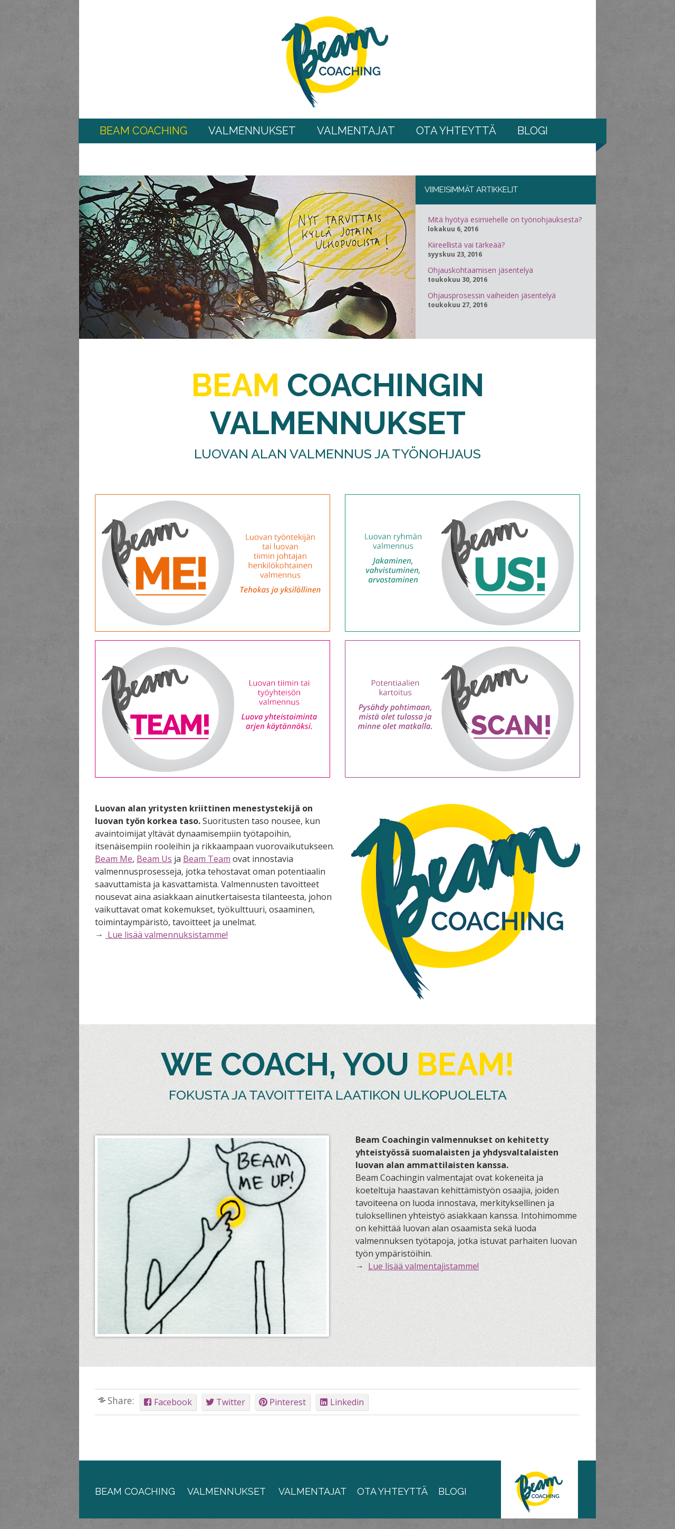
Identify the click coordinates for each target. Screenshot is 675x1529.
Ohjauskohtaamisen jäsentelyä (480, 270)
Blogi (532, 130)
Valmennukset (252, 130)
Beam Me (113, 859)
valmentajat (311, 1491)
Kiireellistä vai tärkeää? (466, 245)
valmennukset (226, 1491)
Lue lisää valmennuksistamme (165, 934)
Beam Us (154, 859)
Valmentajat (356, 130)
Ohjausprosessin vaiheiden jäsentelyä (492, 295)
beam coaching (135, 1491)
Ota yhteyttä (456, 130)
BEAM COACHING (143, 130)
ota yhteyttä (392, 1491)
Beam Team (206, 859)
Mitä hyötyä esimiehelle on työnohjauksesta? (505, 219)
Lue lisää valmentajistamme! (423, 1266)
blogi (452, 1491)
